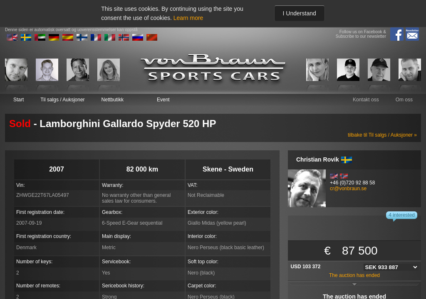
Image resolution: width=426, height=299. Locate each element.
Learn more (188, 18)
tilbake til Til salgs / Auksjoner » (382, 135)
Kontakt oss (366, 100)
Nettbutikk (113, 100)
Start (18, 100)
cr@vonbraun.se (348, 188)
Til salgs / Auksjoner (62, 100)
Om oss (404, 100)
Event (163, 100)
